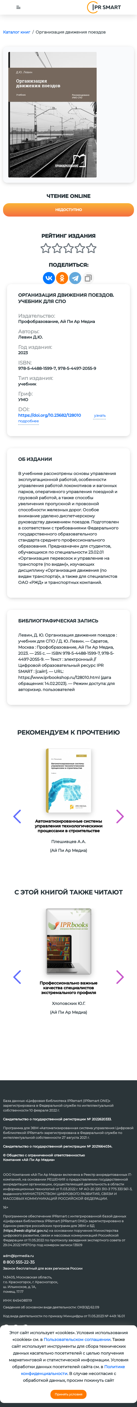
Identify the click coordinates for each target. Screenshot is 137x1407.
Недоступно (68, 209)
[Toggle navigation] (18, 7)
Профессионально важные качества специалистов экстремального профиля (68, 988)
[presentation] (17, 816)
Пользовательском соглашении (77, 1339)
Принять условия (68, 1394)
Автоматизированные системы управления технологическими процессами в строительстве (68, 826)
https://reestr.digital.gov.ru (25, 1231)
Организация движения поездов (71, 32)
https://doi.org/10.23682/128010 (49, 415)
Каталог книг (16, 32)
